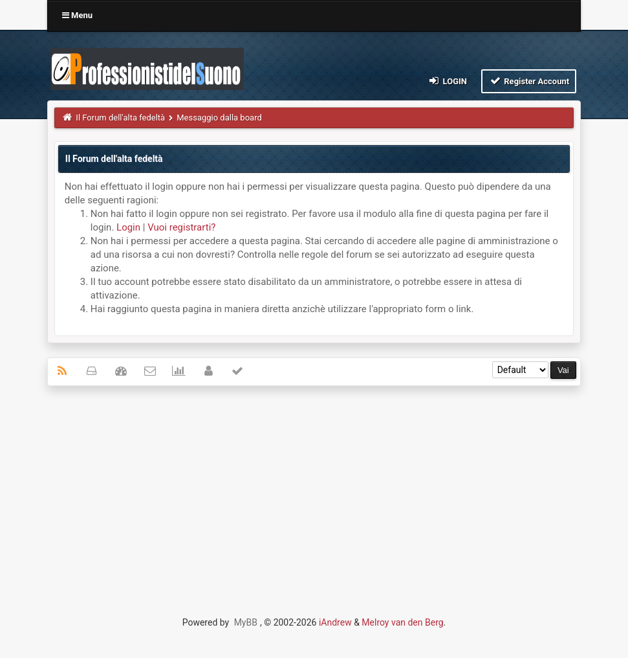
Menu (77, 15)
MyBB (245, 622)
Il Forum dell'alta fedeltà (120, 117)
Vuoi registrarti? (181, 227)
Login (447, 80)
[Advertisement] (314, 489)
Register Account (528, 80)
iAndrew (335, 622)
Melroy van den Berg (402, 622)
